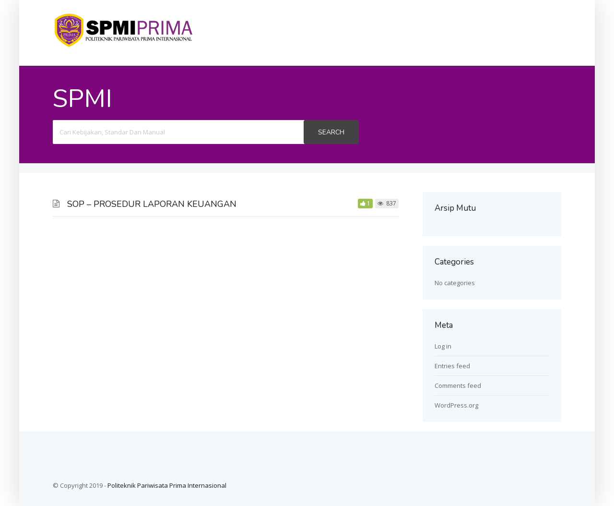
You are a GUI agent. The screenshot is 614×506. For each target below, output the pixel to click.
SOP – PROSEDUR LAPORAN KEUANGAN (151, 204)
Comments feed (458, 385)
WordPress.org (456, 405)
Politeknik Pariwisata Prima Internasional (166, 485)
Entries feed (452, 365)
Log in (443, 346)
